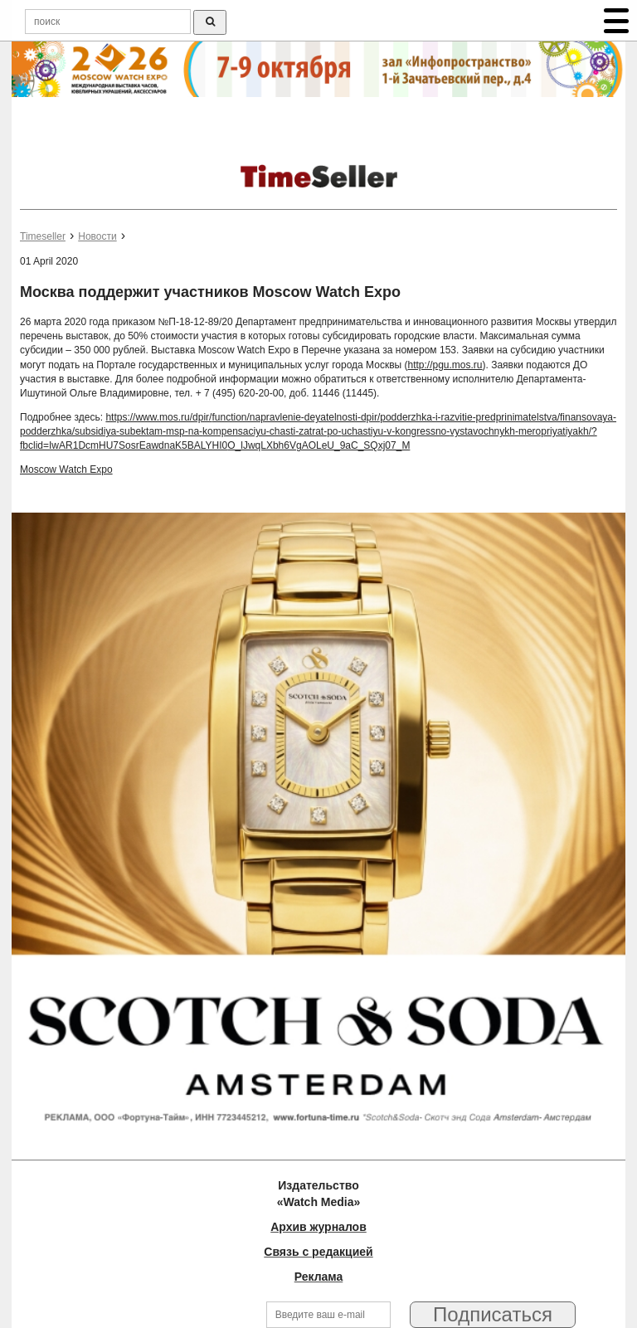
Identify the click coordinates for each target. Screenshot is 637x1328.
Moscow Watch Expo (66, 469)
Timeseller (43, 236)
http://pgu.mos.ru (444, 365)
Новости (97, 236)
